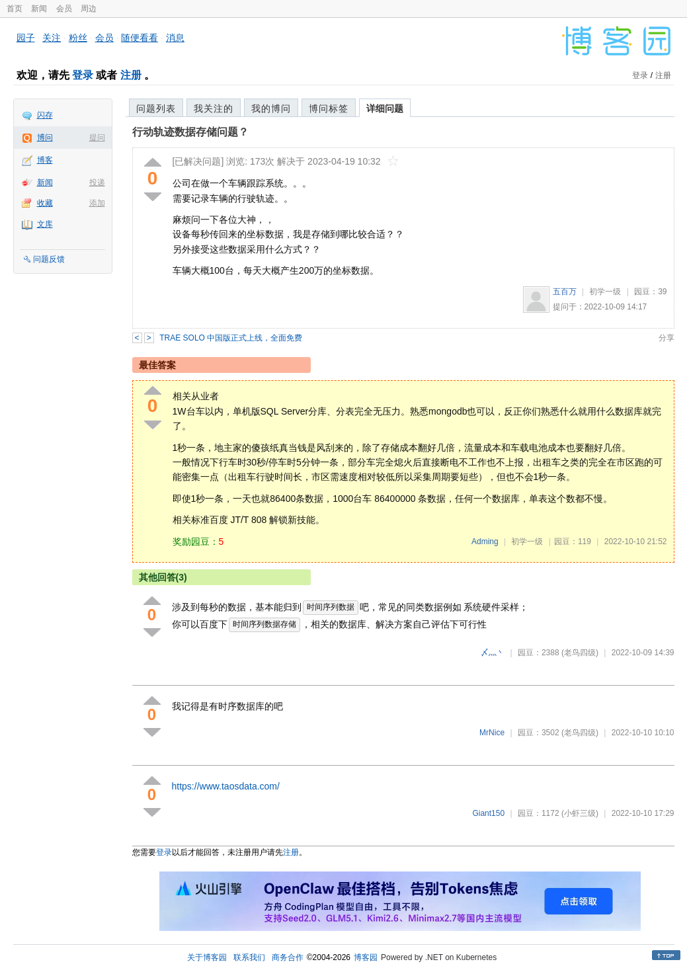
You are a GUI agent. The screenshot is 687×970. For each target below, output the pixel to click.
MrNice (492, 732)
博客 (45, 160)
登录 (82, 75)
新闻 (39, 8)
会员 (64, 8)
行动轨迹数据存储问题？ (190, 132)
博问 (45, 137)
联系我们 (249, 957)
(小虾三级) (579, 813)
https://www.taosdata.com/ (226, 786)
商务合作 (287, 957)
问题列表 (156, 108)
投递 (97, 182)
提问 (97, 137)
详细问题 (384, 108)
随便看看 (139, 37)
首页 (14, 8)
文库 (45, 224)
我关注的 (213, 108)
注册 (130, 75)
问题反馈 (49, 259)
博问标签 (328, 108)
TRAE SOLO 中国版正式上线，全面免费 (230, 338)
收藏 (45, 203)
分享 (666, 338)
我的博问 (271, 108)
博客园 (366, 957)
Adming (485, 541)
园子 (26, 37)
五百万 (565, 291)
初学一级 (605, 291)
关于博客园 (207, 957)
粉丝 (78, 37)
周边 (89, 8)
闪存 (45, 115)
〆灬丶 (493, 652)
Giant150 (488, 813)
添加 (97, 203)
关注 (51, 37)
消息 (175, 37)
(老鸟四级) (579, 652)
